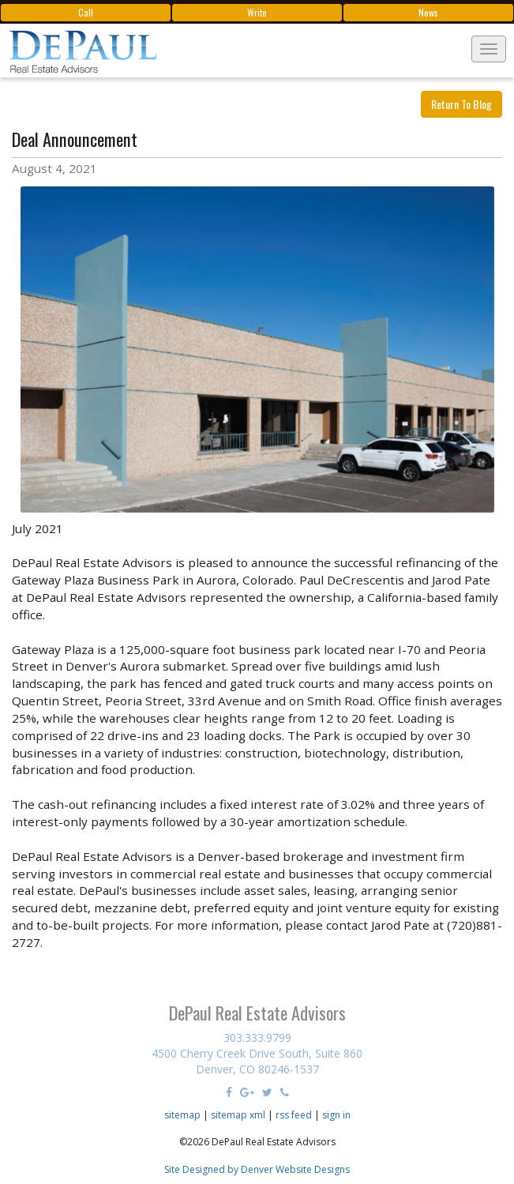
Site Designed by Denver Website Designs (257, 1169)
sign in (336, 1115)
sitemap (182, 1115)
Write (257, 12)
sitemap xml (238, 1115)
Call (85, 12)
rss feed (294, 1115)
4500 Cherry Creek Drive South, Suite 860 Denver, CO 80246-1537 (257, 1061)
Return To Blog (461, 104)
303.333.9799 (257, 1037)
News (428, 12)
